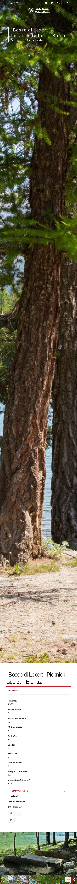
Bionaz (15, 690)
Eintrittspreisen (20, 790)
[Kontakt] (46, 2)
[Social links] (52, 2)
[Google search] (58, 2)
